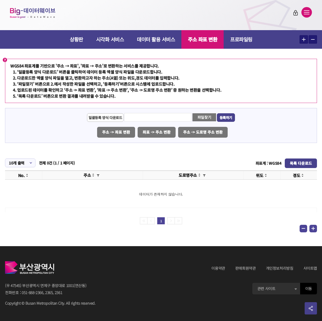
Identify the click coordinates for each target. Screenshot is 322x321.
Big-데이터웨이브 (32, 13)
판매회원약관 (245, 268)
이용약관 (218, 268)
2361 (58, 292)
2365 (49, 292)
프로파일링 (241, 39)
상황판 (76, 39)
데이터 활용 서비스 (156, 39)
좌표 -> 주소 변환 (157, 132)
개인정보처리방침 (279, 268)
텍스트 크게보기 (304, 39)
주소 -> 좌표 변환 (116, 132)
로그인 (295, 13)
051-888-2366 (32, 292)
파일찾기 (204, 117)
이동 (308, 288)
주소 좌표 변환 (202, 39)
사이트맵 (310, 268)
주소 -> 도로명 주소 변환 (203, 132)
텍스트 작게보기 (313, 39)
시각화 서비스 (110, 39)
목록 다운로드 (301, 163)
